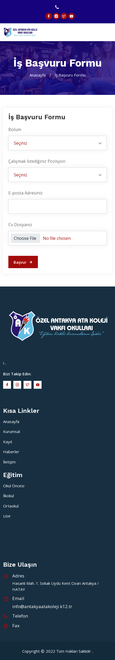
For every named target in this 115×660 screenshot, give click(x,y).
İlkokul (8, 495)
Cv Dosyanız (20, 225)
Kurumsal (11, 431)
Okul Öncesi (13, 485)
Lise (6, 515)
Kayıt (7, 441)
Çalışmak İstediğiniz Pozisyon (36, 161)
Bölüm (14, 129)
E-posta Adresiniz (25, 193)
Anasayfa (38, 75)
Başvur (23, 262)
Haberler (11, 451)
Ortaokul (11, 505)
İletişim (9, 461)
